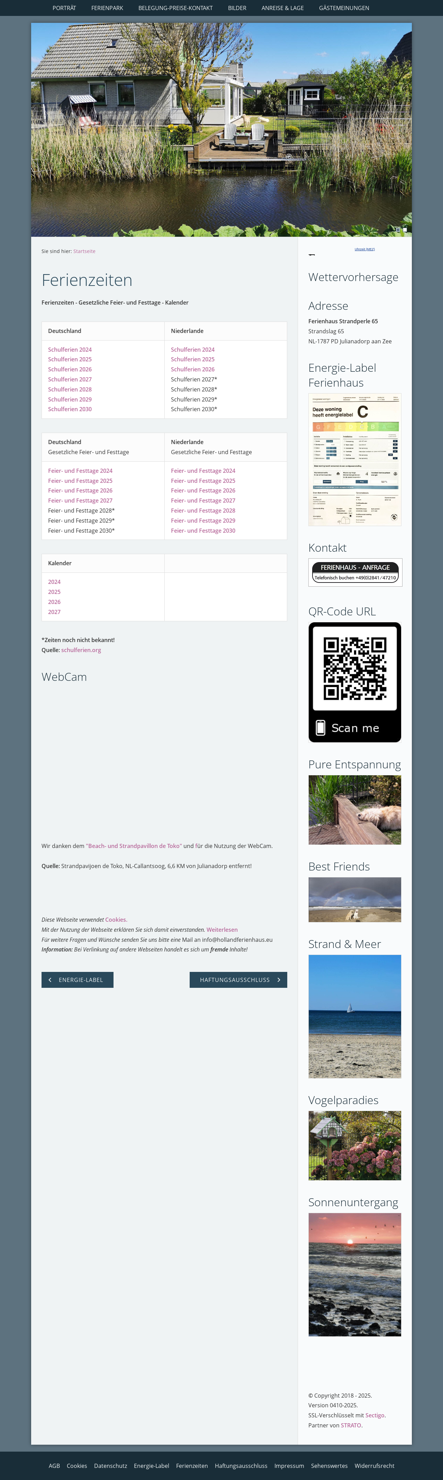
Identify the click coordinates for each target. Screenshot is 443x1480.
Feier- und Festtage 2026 (80, 490)
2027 (54, 612)
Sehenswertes (329, 1466)
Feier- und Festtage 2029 (203, 520)
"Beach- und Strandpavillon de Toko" (134, 846)
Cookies (77, 1466)
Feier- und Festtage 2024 (80, 471)
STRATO (351, 1425)
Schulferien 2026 (70, 369)
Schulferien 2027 (70, 379)
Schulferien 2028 (70, 389)
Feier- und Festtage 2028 (203, 510)
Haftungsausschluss (241, 1466)
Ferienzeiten (192, 1466)
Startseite (84, 251)
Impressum (289, 1466)
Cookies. (116, 919)
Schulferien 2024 (70, 349)
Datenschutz (110, 1466)
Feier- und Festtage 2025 (80, 481)
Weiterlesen (222, 929)
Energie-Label (151, 1466)
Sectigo (375, 1415)
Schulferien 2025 (70, 359)
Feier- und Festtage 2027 (80, 500)
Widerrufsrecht (375, 1466)
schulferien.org (81, 650)
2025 (54, 592)
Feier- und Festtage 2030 (203, 530)
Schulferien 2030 (70, 409)
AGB (54, 1466)
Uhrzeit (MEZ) (365, 249)
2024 (54, 582)
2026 (54, 602)
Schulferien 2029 (70, 399)
